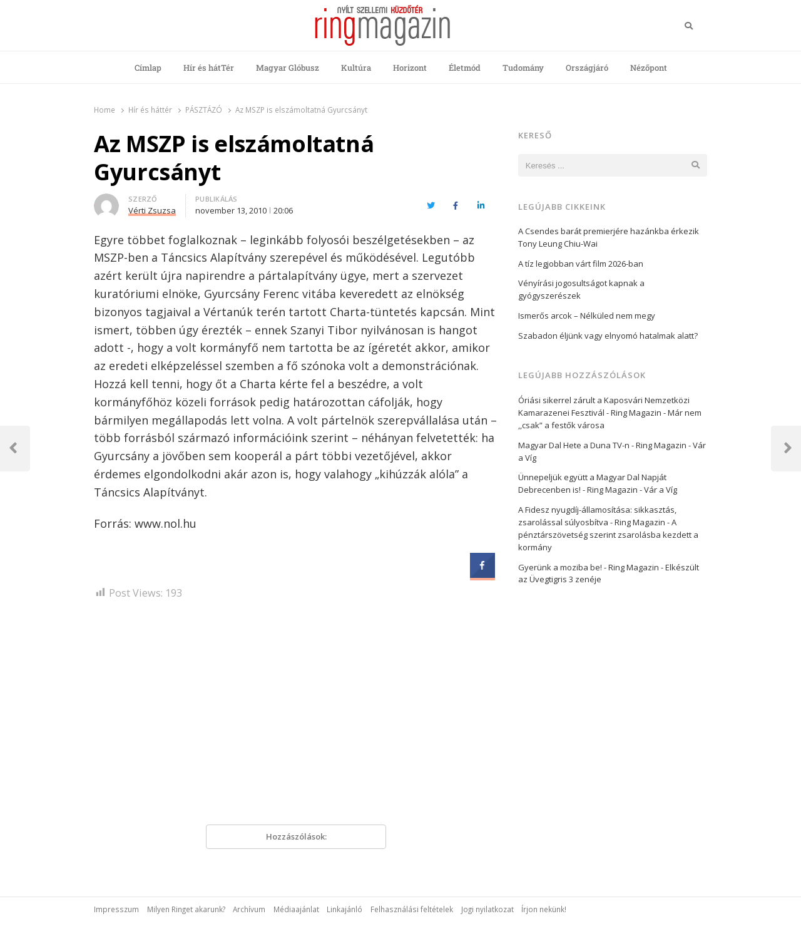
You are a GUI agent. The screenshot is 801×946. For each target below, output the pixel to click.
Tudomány (523, 67)
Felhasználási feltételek (411, 909)
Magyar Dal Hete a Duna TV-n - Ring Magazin (602, 445)
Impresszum (116, 909)
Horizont (410, 67)
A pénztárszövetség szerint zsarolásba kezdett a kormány (608, 535)
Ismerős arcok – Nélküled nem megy (586, 315)
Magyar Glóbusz (287, 67)
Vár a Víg (660, 489)
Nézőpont (648, 67)
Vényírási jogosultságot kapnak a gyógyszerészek (581, 289)
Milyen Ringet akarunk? (186, 909)
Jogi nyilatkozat (487, 909)
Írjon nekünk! (543, 909)
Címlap (148, 67)
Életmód (465, 67)
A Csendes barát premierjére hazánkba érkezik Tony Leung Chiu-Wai (608, 237)
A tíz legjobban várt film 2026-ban (580, 263)
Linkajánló (344, 909)
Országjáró (587, 67)
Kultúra (356, 67)
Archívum (249, 909)
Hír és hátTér (208, 67)
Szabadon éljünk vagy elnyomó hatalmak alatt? (608, 335)
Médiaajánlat (296, 909)
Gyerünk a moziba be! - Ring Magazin (588, 567)
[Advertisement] (296, 717)
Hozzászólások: (296, 836)
